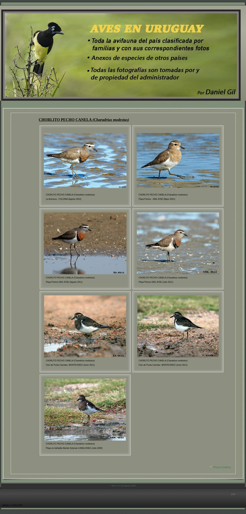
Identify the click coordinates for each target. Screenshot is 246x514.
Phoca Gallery (222, 467)
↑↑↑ (233, 494)
